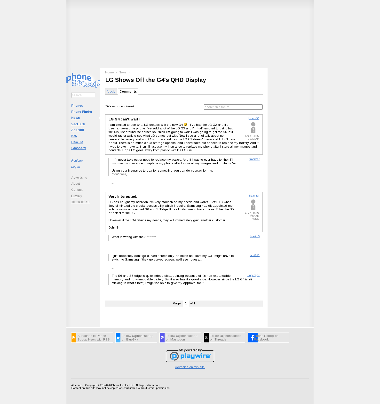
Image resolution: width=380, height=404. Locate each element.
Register (77, 160)
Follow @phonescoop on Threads (226, 337)
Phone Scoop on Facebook (266, 337)
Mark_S (255, 236)
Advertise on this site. (190, 367)
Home (109, 72)
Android (77, 130)
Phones (77, 105)
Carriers (78, 124)
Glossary (78, 148)
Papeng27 (253, 275)
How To (77, 142)
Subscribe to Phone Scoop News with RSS (94, 337)
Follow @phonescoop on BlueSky (137, 337)
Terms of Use (80, 202)
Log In (75, 166)
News (75, 117)
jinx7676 (255, 255)
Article (111, 91)
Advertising (79, 177)
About (75, 183)
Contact (76, 189)
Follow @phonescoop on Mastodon (182, 337)
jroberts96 (253, 118)
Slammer (254, 159)
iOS (74, 136)
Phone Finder (82, 111)
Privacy (76, 196)
